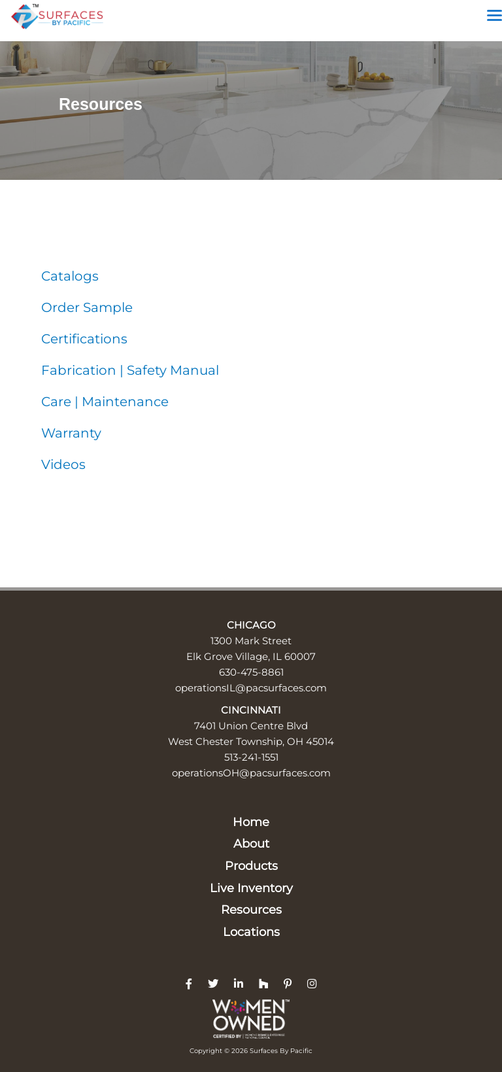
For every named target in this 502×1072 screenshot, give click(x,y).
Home (251, 822)
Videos (63, 464)
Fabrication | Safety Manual (130, 370)
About (251, 844)
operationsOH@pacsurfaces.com (251, 773)
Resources (251, 910)
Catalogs (70, 276)
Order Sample (87, 307)
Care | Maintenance (105, 401)
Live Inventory (251, 888)
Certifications (84, 339)
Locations (251, 932)
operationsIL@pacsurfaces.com (251, 688)
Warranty (71, 433)
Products (251, 866)
